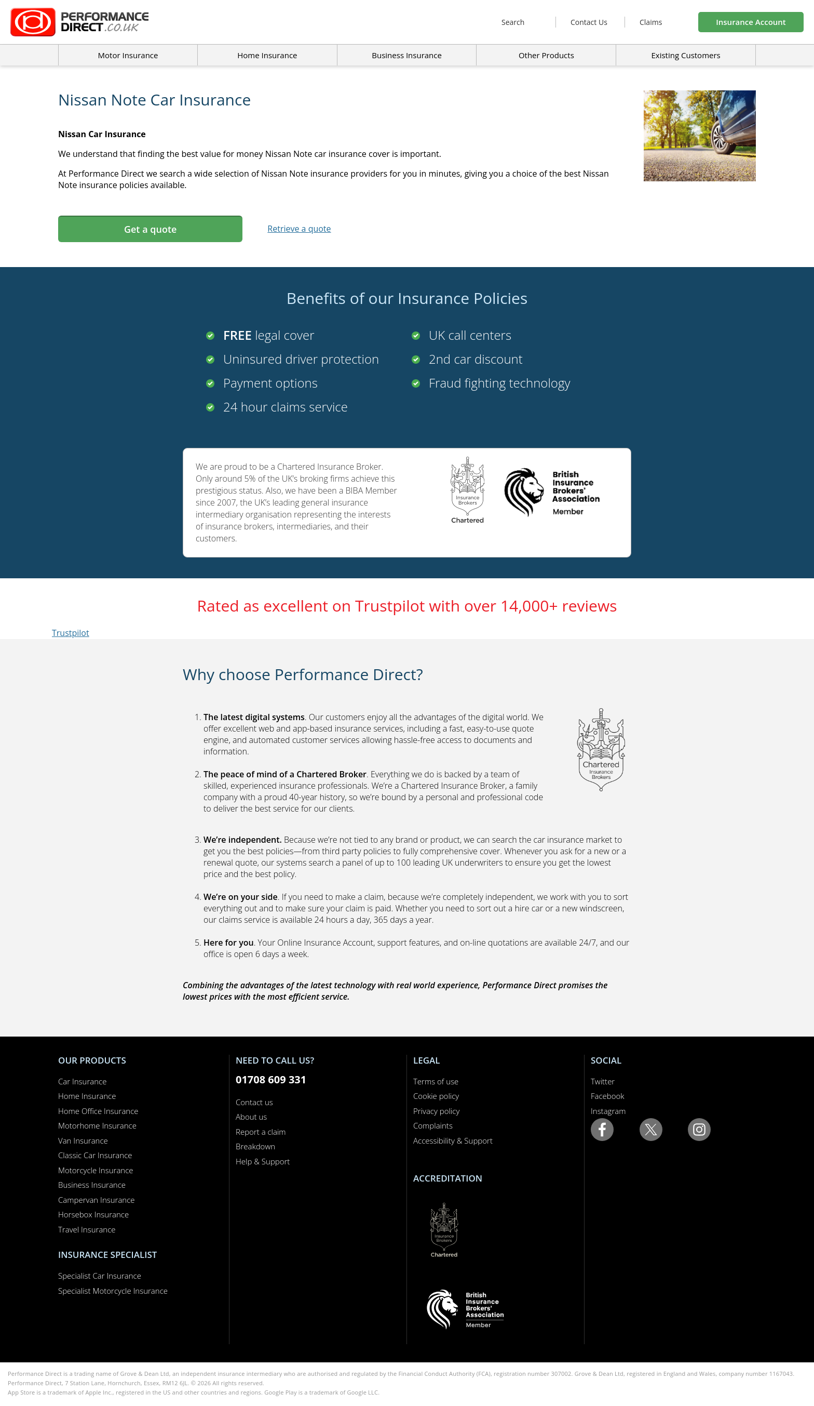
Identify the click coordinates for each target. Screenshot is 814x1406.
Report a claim (261, 1131)
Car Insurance (82, 1081)
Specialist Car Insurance (99, 1275)
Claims (651, 22)
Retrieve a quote (299, 228)
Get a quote (150, 229)
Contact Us (589, 22)
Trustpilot (70, 633)
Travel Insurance (87, 1229)
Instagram (608, 1111)
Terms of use (435, 1081)
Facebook (608, 1096)
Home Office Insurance (98, 1111)
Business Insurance (407, 55)
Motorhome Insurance (97, 1125)
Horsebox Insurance (93, 1214)
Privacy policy (436, 1111)
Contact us (254, 1102)
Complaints (433, 1125)
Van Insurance (83, 1140)
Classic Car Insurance (95, 1155)
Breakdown (255, 1146)
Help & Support (263, 1161)
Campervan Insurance (96, 1200)
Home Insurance (87, 1096)
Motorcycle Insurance (95, 1170)
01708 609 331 (271, 1079)
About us (251, 1116)
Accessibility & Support (453, 1140)
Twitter (603, 1081)
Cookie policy (436, 1096)
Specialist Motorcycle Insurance (113, 1290)
